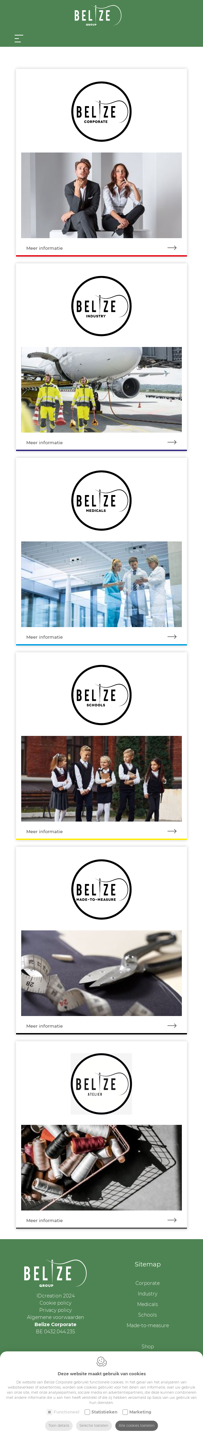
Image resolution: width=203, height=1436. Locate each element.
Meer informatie (106, 248)
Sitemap (148, 1264)
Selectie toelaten (93, 1425)
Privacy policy (55, 1310)
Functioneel (66, 1412)
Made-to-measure (148, 1325)
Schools (147, 1315)
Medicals (147, 1304)
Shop (148, 1347)
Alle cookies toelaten (137, 1425)
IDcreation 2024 (56, 1296)
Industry (147, 1294)
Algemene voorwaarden (55, 1317)
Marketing (140, 1412)
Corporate (147, 1283)
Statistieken (104, 1412)
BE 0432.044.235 (55, 1332)
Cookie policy (55, 1303)
